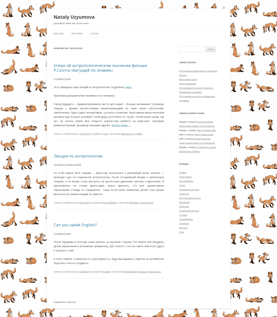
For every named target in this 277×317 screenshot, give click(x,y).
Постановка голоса (190, 198)
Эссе (105, 133)
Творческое (127, 133)
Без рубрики (110, 202)
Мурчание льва (188, 79)
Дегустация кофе (206, 130)
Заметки (184, 193)
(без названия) (187, 83)
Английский (129, 271)
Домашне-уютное (189, 189)
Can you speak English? (75, 224)
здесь (128, 87)
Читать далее (121, 125)
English (106, 271)
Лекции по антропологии (78, 155)
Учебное (184, 223)
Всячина (134, 202)
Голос (182, 185)
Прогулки (76, 33)
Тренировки (186, 219)
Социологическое (189, 210)
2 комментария (62, 78)
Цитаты (183, 227)
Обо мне (59, 33)
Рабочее (184, 206)
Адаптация (185, 176)
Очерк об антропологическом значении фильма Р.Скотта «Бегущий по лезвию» (100, 68)
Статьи (94, 33)
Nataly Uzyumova (74, 17)
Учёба (138, 133)
